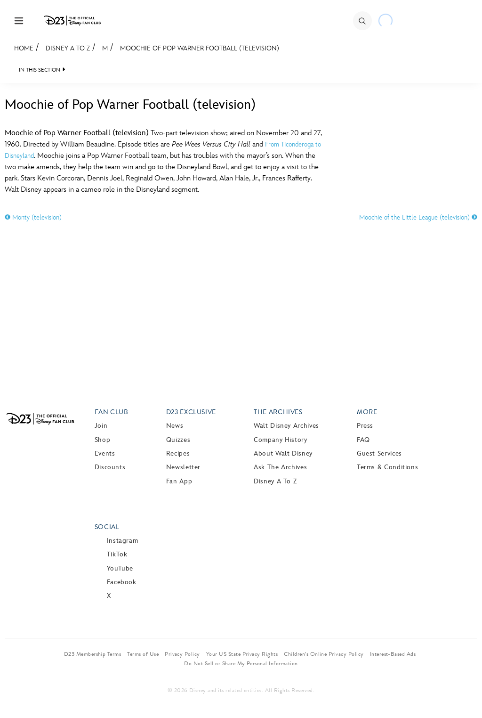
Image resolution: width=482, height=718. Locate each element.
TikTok (117, 554)
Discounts (110, 467)
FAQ (363, 440)
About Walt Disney (283, 453)
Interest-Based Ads (393, 654)
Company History (280, 440)
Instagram (122, 541)
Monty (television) (33, 217)
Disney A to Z (68, 48)
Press (365, 426)
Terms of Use (143, 654)
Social (107, 527)
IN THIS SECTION (39, 69)
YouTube (120, 568)
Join (101, 426)
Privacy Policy (182, 654)
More (367, 412)
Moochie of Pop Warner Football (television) (199, 48)
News (175, 426)
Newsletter (183, 467)
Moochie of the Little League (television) (418, 217)
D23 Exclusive (191, 412)
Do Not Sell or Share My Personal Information (240, 663)
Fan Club (112, 412)
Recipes (178, 453)
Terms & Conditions (387, 467)
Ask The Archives (280, 467)
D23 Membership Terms (92, 654)
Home (23, 48)
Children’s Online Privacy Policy (323, 654)
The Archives (278, 412)
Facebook (122, 582)
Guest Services (379, 453)
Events (105, 453)
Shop (103, 440)
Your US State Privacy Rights (242, 654)
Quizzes (178, 440)
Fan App (179, 481)
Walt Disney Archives (286, 426)
